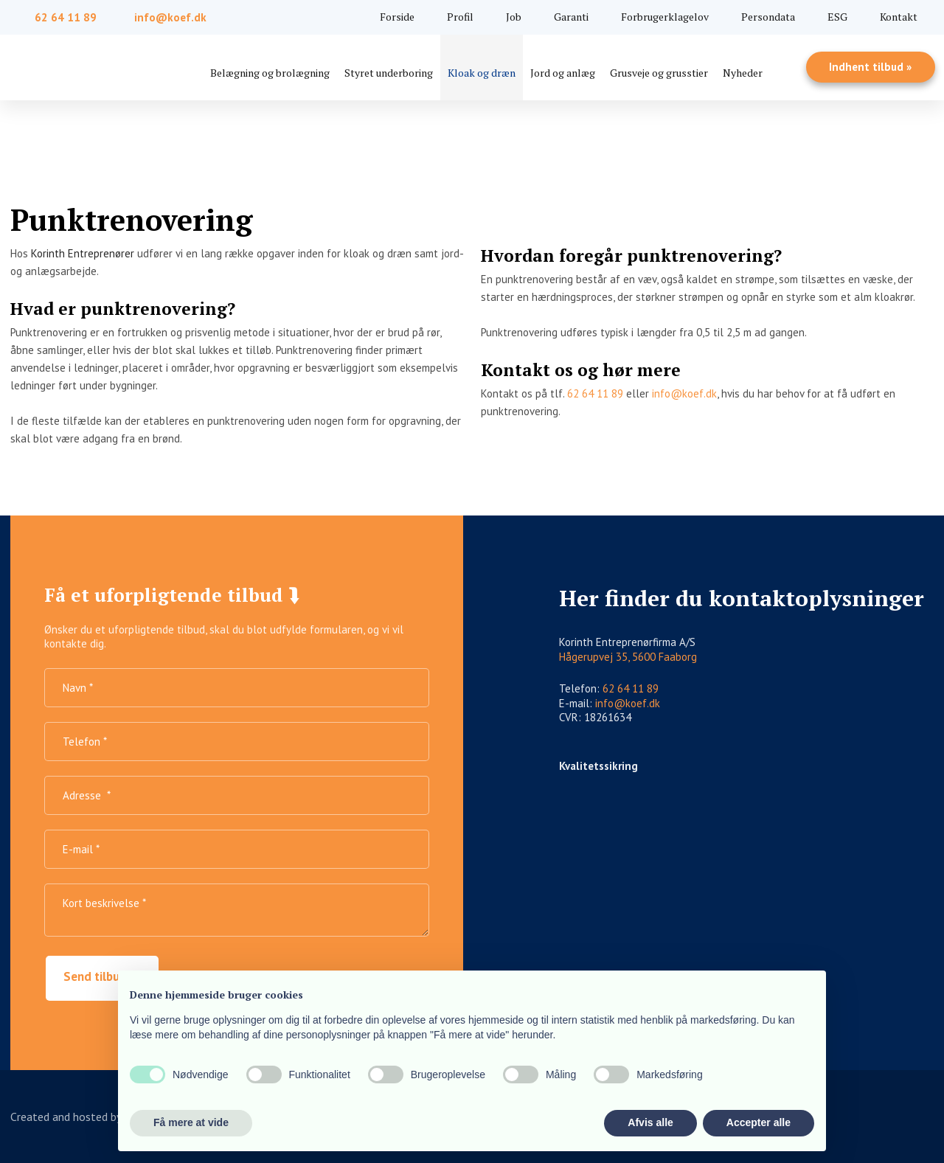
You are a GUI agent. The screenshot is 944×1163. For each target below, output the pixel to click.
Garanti (571, 17)
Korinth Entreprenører (82, 253)
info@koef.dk (684, 393)
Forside (397, 17)
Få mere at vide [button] (191, 1122)
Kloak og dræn (482, 73)
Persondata (768, 17)
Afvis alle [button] (650, 1122)
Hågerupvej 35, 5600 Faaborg (628, 657)
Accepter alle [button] (758, 1122)
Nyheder (743, 73)
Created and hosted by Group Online (99, 1116)
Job (513, 17)
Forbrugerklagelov (665, 17)
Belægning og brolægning (270, 73)
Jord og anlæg (562, 73)
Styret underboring (388, 73)
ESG (837, 17)
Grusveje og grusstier (659, 73)
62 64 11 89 (595, 393)
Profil (460, 17)
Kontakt (898, 17)
